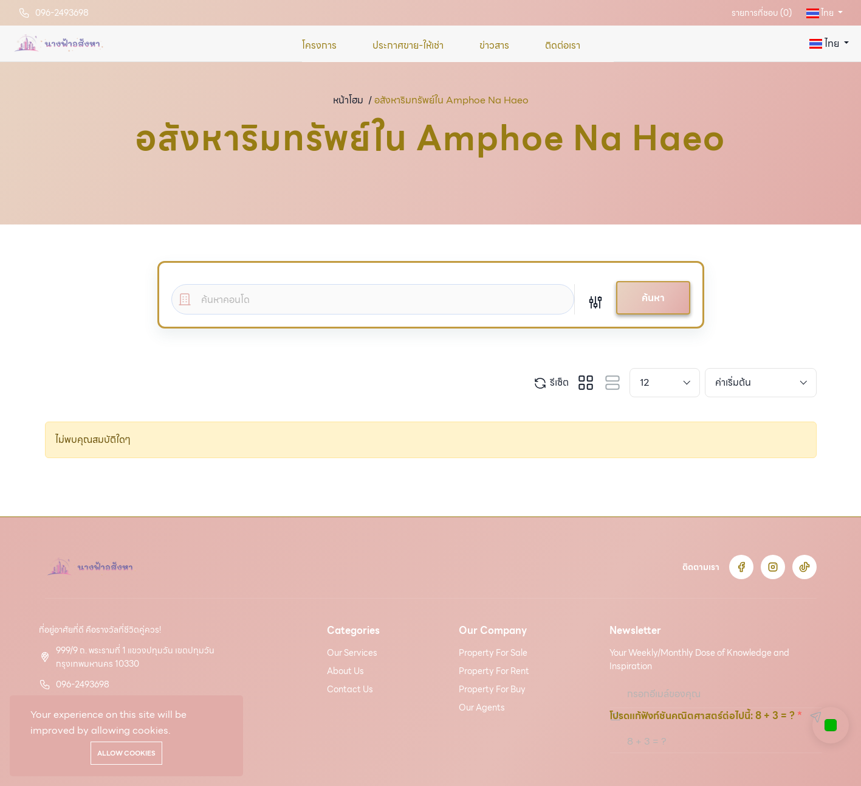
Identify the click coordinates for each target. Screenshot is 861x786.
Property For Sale (493, 652)
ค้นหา (653, 297)
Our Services (352, 652)
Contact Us (350, 689)
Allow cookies (126, 753)
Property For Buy (492, 689)
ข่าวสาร (494, 45)
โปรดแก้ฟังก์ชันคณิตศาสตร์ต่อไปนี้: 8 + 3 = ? (702, 715)
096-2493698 (62, 12)
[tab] (585, 382)
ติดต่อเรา (562, 45)
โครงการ (319, 45)
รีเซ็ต (551, 383)
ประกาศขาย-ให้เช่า (408, 45)
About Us (345, 671)
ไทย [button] (820, 12)
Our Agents (482, 707)
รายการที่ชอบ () (762, 12)
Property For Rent (494, 671)
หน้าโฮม (348, 100)
